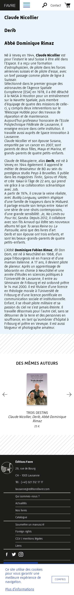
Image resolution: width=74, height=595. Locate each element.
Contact (56, 5)
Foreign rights (23, 531)
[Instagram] (21, 554)
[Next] (69, 394)
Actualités (21, 503)
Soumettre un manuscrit (29, 524)
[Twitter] (14, 554)
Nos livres (21, 510)
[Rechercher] (44, 6)
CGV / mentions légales (29, 538)
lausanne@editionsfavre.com (32, 489)
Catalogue (21, 517)
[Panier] (67, 6)
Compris (60, 579)
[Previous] (5, 394)
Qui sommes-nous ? (27, 496)
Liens (18, 545)
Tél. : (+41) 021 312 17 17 (29, 482)
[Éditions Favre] (10, 6)
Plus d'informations (19, 589)
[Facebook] (7, 554)
